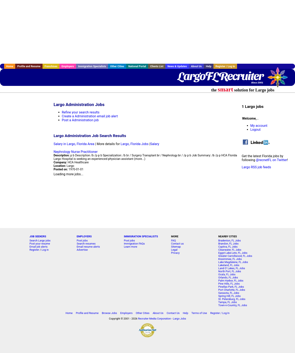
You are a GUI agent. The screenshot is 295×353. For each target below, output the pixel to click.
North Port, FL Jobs (229, 271)
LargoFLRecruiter (220, 76)
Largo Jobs (179, 318)
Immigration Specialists (92, 66)
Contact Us (173, 313)
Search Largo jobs (40, 240)
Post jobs (82, 240)
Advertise (82, 249)
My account (258, 126)
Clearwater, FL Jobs (229, 249)
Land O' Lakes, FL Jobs (231, 268)
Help (208, 66)
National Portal (137, 66)
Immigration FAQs (134, 243)
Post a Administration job (80, 120)
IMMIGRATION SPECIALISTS (141, 236)
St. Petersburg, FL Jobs (231, 299)
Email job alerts (39, 246)
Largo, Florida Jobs (135, 144)
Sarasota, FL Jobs (228, 292)
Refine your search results (80, 112)
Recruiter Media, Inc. (279, 79)
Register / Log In (225, 66)
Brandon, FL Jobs (228, 243)
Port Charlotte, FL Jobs (231, 289)
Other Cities (117, 66)
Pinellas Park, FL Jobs (231, 286)
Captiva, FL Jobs (228, 246)
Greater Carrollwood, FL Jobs (235, 255)
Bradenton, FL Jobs (229, 240)
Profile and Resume (28, 66)
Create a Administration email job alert (90, 116)
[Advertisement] (147, 32)
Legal (174, 249)
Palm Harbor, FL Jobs (230, 280)
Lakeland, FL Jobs (228, 265)
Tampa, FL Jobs (227, 302)
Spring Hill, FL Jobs (229, 296)
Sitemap (176, 246)
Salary (154, 144)
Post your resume (40, 243)
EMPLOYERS (84, 236)
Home (9, 66)
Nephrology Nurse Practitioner (76, 152)
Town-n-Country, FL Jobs (232, 305)
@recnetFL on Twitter (271, 160)
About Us (196, 66)
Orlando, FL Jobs (228, 277)
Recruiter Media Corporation (154, 318)
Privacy (175, 252)
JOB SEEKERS (38, 236)
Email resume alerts (88, 246)
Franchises (51, 66)
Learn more (130, 246)
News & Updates (177, 66)
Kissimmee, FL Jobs (230, 259)
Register (34, 249)
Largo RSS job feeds (256, 167)
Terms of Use (199, 313)
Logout (255, 130)
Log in (45, 249)
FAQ (173, 240)
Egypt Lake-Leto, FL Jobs (233, 252)
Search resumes (86, 243)
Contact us (177, 243)
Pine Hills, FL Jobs (229, 283)
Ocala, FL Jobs (227, 274)
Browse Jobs (109, 313)
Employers (67, 66)
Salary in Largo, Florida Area (74, 144)
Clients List (157, 66)
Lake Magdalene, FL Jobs (233, 262)
